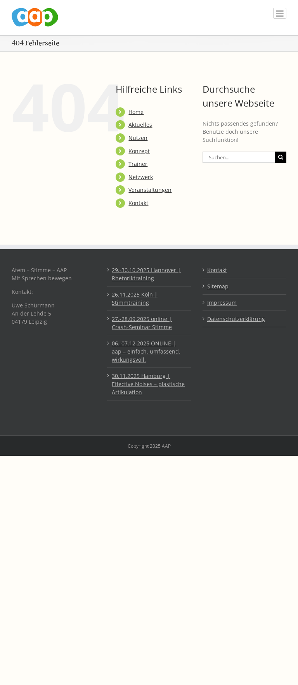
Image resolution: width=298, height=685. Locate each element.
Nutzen (137, 137)
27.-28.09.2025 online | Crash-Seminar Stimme (142, 323)
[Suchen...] (239, 157)
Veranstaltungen (150, 189)
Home (136, 112)
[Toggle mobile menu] (279, 13)
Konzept (139, 151)
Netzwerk (140, 177)
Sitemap (218, 286)
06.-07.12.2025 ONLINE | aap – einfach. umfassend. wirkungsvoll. (146, 351)
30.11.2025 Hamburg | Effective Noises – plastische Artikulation (148, 384)
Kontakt (138, 203)
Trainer (137, 163)
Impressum (222, 302)
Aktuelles (140, 124)
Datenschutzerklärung (236, 319)
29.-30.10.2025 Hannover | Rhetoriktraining (146, 274)
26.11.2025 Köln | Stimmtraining (135, 298)
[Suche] (280, 157)
